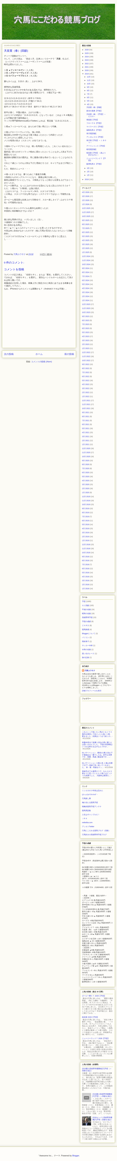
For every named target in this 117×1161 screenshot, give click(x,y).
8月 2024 (85, 272)
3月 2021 (85, 436)
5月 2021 (85, 428)
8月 (88, 91)
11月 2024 (86, 260)
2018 (87, 179)
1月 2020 (85, 492)
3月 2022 (85, 388)
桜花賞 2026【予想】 (90, 1017)
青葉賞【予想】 (92, 120)
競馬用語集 (86, 811)
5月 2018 (85, 573)
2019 (87, 74)
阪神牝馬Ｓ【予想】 (94, 164)
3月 (88, 168)
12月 (89, 77)
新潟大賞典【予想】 (94, 111)
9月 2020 (85, 461)
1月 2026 (85, 204)
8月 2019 (85, 513)
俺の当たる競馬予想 (90, 802)
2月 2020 (85, 488)
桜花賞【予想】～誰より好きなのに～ (96, 154)
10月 (89, 84)
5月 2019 (85, 524)
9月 (88, 87)
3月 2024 (85, 292)
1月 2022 (85, 396)
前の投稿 (69, 354)
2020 (87, 70)
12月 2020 (86, 448)
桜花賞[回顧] (91, 149)
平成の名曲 (86, 609)
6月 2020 (85, 472)
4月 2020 (85, 481)
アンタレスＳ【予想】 (95, 137)
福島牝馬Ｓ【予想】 (94, 130)
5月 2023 (85, 332)
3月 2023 (85, 340)
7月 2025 (85, 228)
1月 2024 (85, 300)
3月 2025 (85, 244)
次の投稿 (9, 354)
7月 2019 (85, 517)
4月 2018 (85, 577)
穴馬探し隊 (86, 798)
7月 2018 (85, 565)
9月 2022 (85, 364)
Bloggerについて (88, 633)
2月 (88, 172)
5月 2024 (85, 284)
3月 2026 (85, 196)
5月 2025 (85, 236)
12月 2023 (86, 304)
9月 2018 (85, 557)
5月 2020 (85, 477)
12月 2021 (86, 400)
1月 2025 (85, 252)
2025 (87, 53)
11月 (89, 80)
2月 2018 (85, 585)
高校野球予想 (87, 617)
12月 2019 (86, 497)
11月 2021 (86, 404)
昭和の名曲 (86, 613)
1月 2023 (85, 348)
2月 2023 (85, 344)
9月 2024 (85, 268)
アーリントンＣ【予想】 (96, 146)
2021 (87, 67)
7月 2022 (85, 372)
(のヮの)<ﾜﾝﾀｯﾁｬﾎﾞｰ (89, 795)
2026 (87, 50)
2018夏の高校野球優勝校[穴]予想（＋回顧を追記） (102, 1095)
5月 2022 (85, 380)
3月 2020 (85, 484)
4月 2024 (85, 288)
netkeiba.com (87, 822)
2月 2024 (85, 296)
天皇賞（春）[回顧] (94, 107)
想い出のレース (88, 654)
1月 (88, 175)
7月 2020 (85, 468)
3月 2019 (85, 533)
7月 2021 (85, 420)
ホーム (39, 354)
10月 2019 (86, 504)
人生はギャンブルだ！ (91, 815)
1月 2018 (85, 589)
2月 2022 (85, 392)
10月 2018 (86, 553)
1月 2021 (85, 444)
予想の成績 (86, 621)
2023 (87, 60)
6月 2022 (85, 376)
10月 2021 (86, 408)
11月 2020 (86, 452)
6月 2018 (85, 569)
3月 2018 (85, 580)
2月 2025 (85, 248)
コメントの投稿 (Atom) (41, 362)
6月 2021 (85, 424)
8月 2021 (85, 416)
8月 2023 (85, 320)
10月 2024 (86, 264)
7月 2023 (85, 324)
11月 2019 (86, 501)
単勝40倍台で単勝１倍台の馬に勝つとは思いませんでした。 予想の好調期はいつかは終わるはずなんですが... (97, 744)
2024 (87, 57)
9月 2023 (85, 316)
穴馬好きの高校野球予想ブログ (94, 835)
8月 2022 (85, 368)
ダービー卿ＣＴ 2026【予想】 (94, 996)
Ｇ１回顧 (85, 605)
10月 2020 (86, 456)
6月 (88, 97)
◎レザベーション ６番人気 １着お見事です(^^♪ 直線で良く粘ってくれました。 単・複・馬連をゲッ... (97, 765)
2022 (87, 64)
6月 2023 (85, 328)
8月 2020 (85, 464)
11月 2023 (86, 308)
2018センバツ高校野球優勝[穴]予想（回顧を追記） (102, 1118)
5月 (88, 101)
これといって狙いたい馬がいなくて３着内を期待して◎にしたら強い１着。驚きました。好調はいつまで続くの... (97, 734)
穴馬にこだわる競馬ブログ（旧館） (96, 831)
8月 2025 (85, 224)
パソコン (85, 637)
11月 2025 (86, 212)
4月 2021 (85, 432)
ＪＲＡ (84, 818)
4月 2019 (85, 528)
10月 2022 (86, 360)
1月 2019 (85, 540)
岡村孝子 (85, 641)
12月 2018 (86, 544)
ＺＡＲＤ (85, 625)
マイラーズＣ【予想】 (95, 127)
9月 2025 (85, 220)
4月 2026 (85, 192)
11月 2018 (86, 549)
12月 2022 (86, 352)
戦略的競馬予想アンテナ (91, 806)
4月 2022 (85, 384)
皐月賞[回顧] (91, 133)
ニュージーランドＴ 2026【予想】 (95, 1038)
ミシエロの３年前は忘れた (92, 790)
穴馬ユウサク (90, 671)
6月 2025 (85, 232)
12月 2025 (86, 208)
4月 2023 (85, 336)
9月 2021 (85, 412)
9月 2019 (85, 508)
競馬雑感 (85, 629)
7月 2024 (85, 276)
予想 (84, 601)
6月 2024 (85, 280)
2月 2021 (85, 440)
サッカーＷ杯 (87, 645)
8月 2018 (85, 560)
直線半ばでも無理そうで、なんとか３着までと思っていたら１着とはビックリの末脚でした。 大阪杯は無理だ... (97, 773)
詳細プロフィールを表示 (91, 691)
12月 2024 (86, 256)
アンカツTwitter (88, 826)
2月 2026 (85, 200)
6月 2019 (85, 521)
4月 (88, 104)
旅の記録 (85, 657)
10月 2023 (86, 312)
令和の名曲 (86, 649)
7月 (88, 94)
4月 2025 (85, 240)
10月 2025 (86, 216)
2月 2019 (85, 537)
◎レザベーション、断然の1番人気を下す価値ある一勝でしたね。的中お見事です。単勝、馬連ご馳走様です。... (97, 755)
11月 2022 (86, 356)
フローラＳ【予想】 (94, 123)
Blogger (75, 1156)
